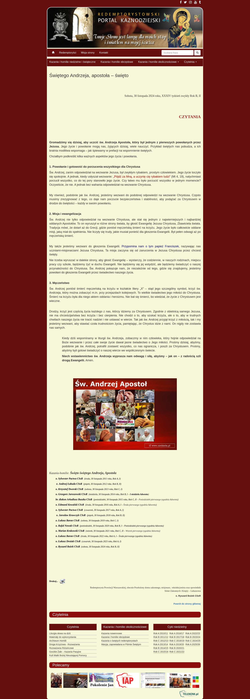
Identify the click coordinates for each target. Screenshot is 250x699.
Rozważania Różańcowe (61, 648)
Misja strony (88, 52)
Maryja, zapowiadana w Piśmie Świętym (121, 644)
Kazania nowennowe (111, 633)
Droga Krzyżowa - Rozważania (64, 644)
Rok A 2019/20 (176, 644)
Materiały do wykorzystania (62, 637)
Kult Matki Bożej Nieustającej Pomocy (68, 655)
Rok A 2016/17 (176, 633)
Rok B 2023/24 (192, 637)
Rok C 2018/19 (176, 640)
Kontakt (103, 52)
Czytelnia (190, 62)
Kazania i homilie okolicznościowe (158, 62)
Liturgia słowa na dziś (60, 633)
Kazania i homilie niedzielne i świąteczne (72, 62)
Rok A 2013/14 (160, 644)
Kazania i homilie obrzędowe (117, 62)
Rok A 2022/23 (192, 633)
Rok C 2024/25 (192, 640)
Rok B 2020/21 (176, 648)
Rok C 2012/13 (160, 640)
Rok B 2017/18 (176, 637)
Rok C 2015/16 (160, 651)
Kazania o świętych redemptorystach (119, 640)
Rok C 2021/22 (176, 651)
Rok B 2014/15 (160, 648)
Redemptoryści (67, 52)
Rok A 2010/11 (160, 633)
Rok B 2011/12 (160, 637)
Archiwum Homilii (57, 640)
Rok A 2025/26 (192, 644)
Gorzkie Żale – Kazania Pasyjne (65, 651)
